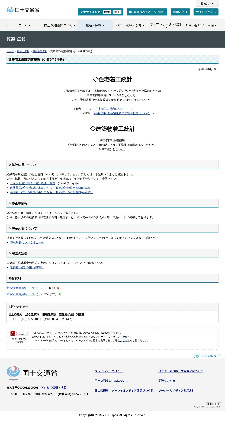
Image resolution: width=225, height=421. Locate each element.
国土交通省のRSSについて (111, 382)
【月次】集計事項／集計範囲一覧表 (32, 183)
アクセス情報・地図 (53, 389)
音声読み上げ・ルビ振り (149, 12)
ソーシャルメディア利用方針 (176, 392)
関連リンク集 (166, 382)
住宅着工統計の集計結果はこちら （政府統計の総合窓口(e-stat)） (51, 192)
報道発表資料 (40, 51)
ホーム (10, 51)
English (205, 3)
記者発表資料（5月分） (25, 287)
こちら (56, 212)
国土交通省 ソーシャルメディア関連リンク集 (124, 392)
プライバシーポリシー (109, 372)
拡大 (117, 12)
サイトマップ (204, 12)
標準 (107, 12)
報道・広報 (23, 51)
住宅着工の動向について (110, 108)
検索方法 (178, 12)
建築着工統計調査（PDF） (27, 267)
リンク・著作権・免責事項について (180, 372)
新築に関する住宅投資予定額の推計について (122, 113)
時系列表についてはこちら (27, 242)
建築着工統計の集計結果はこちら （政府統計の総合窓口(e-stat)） (51, 187)
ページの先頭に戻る (206, 359)
